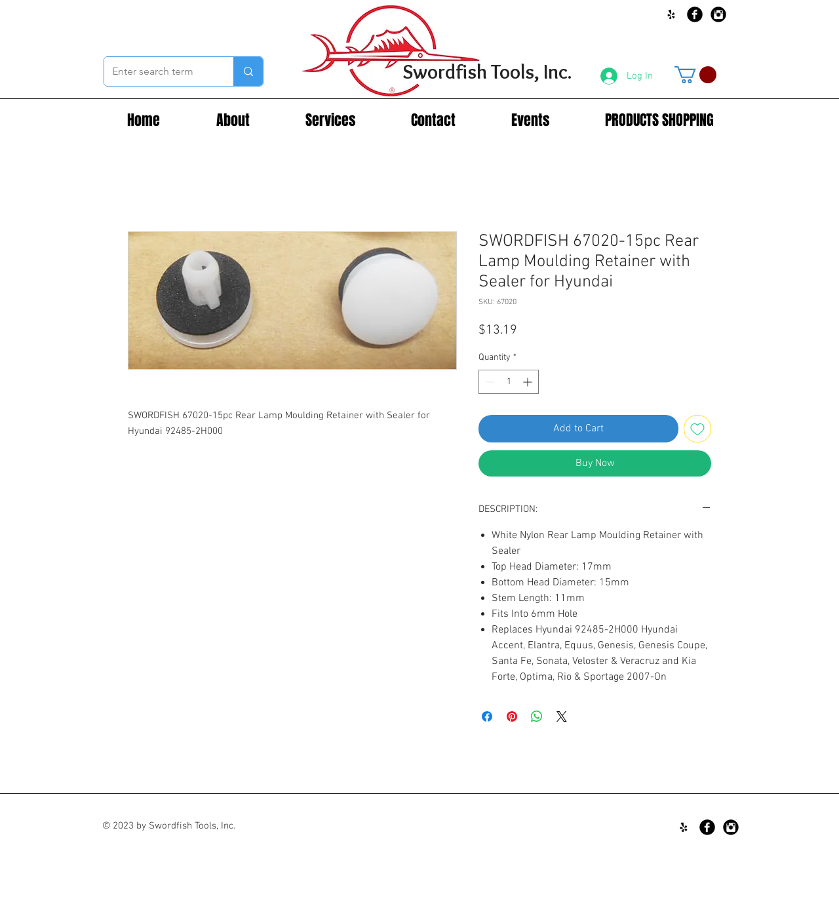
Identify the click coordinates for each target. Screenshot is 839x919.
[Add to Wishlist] (697, 428)
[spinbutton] (508, 381)
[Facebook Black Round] (695, 14)
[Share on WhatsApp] (537, 716)
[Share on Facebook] (487, 716)
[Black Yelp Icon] (671, 14)
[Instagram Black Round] (718, 14)
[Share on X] (562, 716)
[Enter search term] (159, 71)
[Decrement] (488, 381)
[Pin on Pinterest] (512, 716)
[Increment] (528, 381)
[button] (695, 74)
